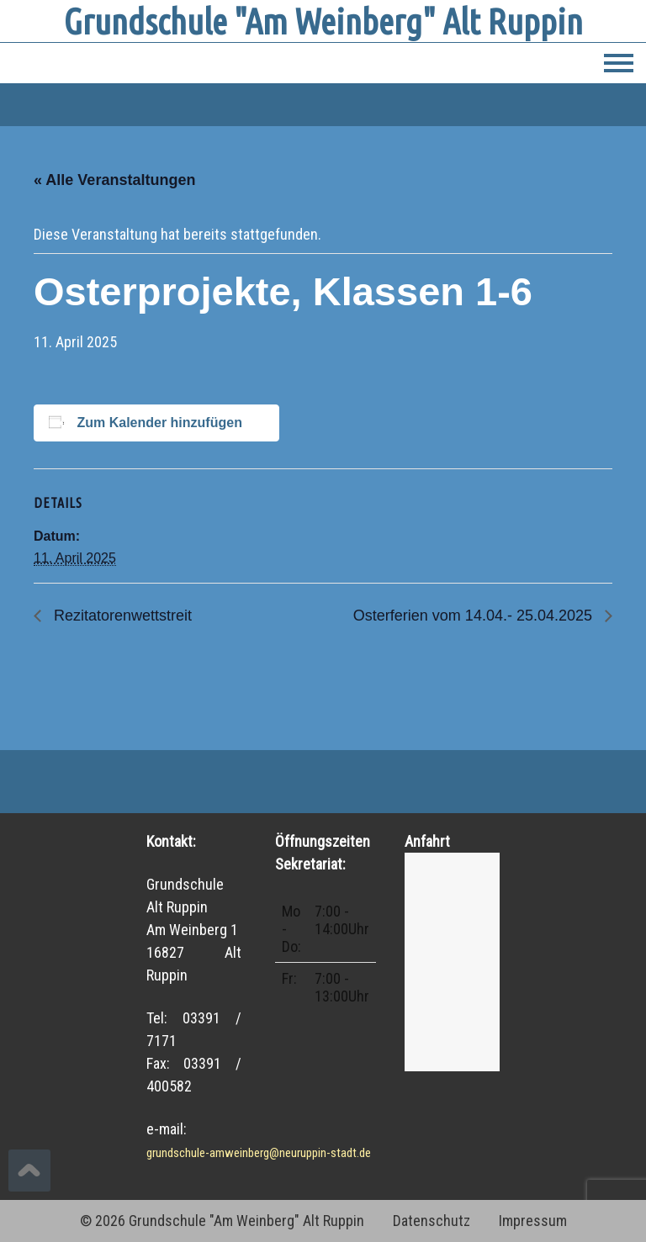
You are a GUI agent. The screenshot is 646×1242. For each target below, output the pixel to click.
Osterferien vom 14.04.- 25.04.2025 (474, 615)
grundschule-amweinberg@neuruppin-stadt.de (258, 1152)
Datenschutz (431, 1220)
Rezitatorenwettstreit (121, 615)
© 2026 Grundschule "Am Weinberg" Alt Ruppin (222, 1220)
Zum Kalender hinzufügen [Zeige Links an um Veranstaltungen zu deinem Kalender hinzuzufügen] (159, 422)
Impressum (533, 1220)
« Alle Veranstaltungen (114, 180)
